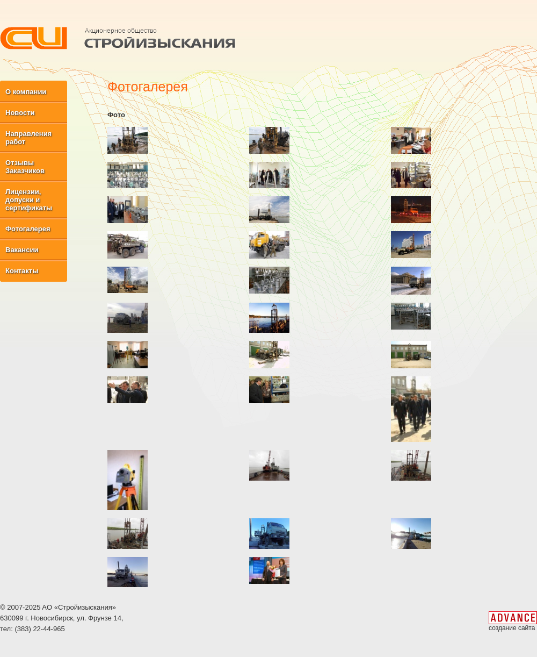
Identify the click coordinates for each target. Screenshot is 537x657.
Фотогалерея (27, 229)
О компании (25, 92)
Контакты (21, 271)
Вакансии (21, 250)
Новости (20, 113)
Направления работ (28, 138)
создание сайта (512, 628)
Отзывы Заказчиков (25, 167)
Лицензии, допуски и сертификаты (28, 200)
